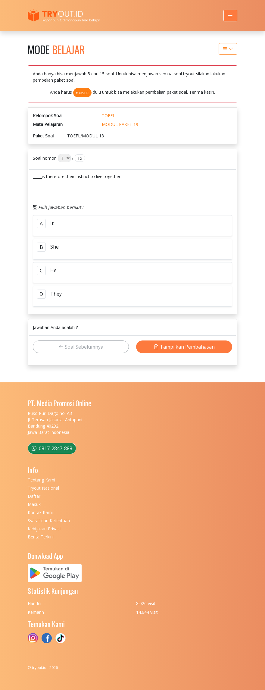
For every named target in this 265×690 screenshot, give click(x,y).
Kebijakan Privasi (44, 529)
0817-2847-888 (52, 448)
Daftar (34, 496)
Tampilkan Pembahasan (184, 346)
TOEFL (108, 115)
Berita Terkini (41, 537)
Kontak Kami (40, 512)
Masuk (34, 504)
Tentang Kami (41, 480)
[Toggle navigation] (230, 15)
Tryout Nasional (43, 488)
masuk (82, 93)
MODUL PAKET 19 (120, 124)
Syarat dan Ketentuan (49, 520)
